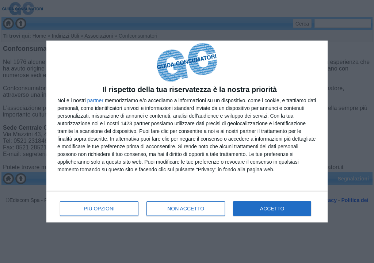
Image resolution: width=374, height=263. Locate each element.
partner (95, 100)
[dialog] (187, 131)
